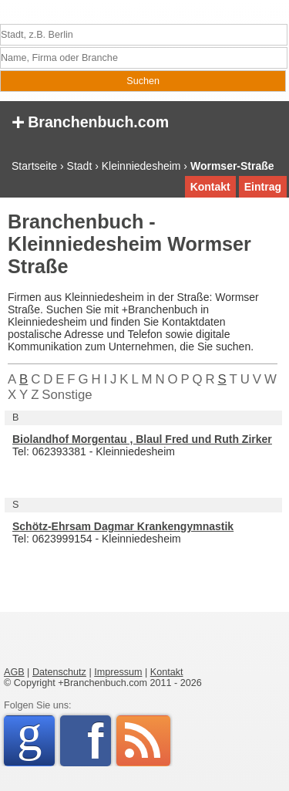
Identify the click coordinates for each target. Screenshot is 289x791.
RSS (143, 740)
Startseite (34, 166)
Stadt (79, 166)
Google (36, 738)
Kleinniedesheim (141, 166)
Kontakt (210, 187)
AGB (14, 672)
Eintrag (262, 187)
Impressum (118, 672)
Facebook (99, 740)
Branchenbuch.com (90, 121)
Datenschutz (59, 672)
